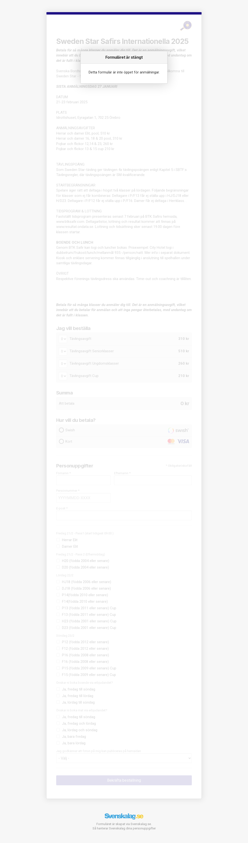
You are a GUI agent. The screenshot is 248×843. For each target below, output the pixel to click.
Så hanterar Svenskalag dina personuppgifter (124, 828)
